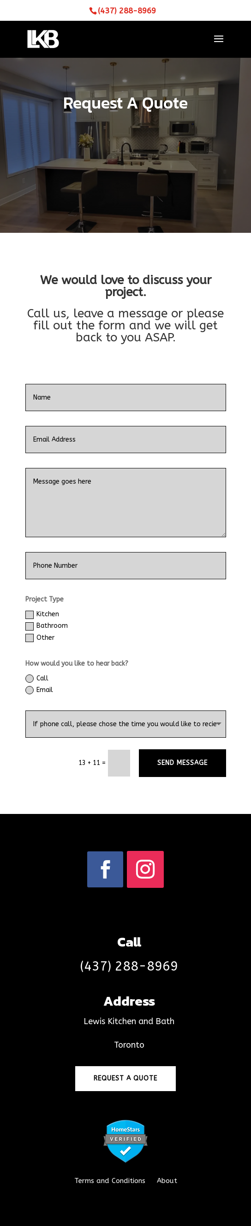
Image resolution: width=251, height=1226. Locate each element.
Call (36, 678)
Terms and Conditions (109, 1181)
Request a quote (125, 1078)
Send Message (182, 763)
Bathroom (46, 626)
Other (39, 638)
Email (39, 690)
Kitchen (42, 614)
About (166, 1181)
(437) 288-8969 (127, 10)
